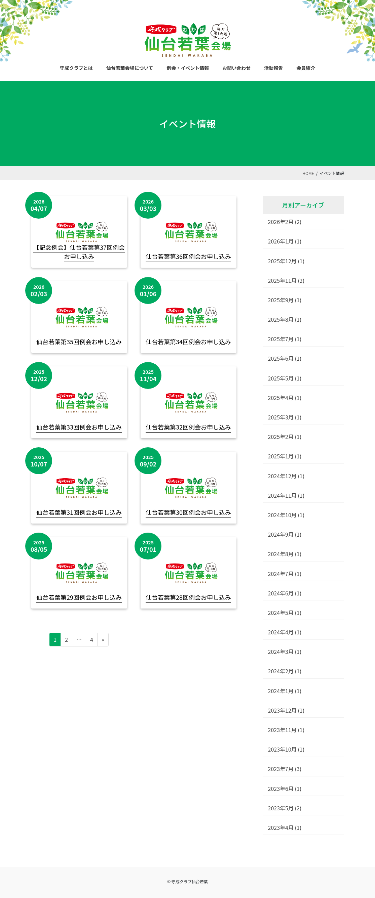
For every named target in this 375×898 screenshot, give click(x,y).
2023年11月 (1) (286, 730)
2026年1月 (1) (285, 241)
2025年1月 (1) (285, 456)
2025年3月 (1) (285, 417)
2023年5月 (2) (285, 808)
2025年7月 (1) (285, 339)
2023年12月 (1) (286, 710)
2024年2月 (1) (285, 671)
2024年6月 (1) (285, 593)
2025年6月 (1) (285, 358)
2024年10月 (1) (286, 515)
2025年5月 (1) (285, 378)
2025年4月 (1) (285, 398)
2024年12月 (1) (286, 476)
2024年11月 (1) (286, 495)
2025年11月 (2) (286, 280)
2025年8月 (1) (285, 319)
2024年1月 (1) (285, 691)
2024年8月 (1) (285, 554)
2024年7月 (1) (285, 574)
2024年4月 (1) (285, 632)
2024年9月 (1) (285, 534)
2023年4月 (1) (285, 827)
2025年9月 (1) (285, 300)
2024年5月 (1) (285, 613)
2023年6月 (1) (285, 788)
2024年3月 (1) (285, 651)
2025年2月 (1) (285, 437)
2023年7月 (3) (285, 769)
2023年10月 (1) (286, 749)
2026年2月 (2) (285, 222)
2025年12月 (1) (286, 261)
